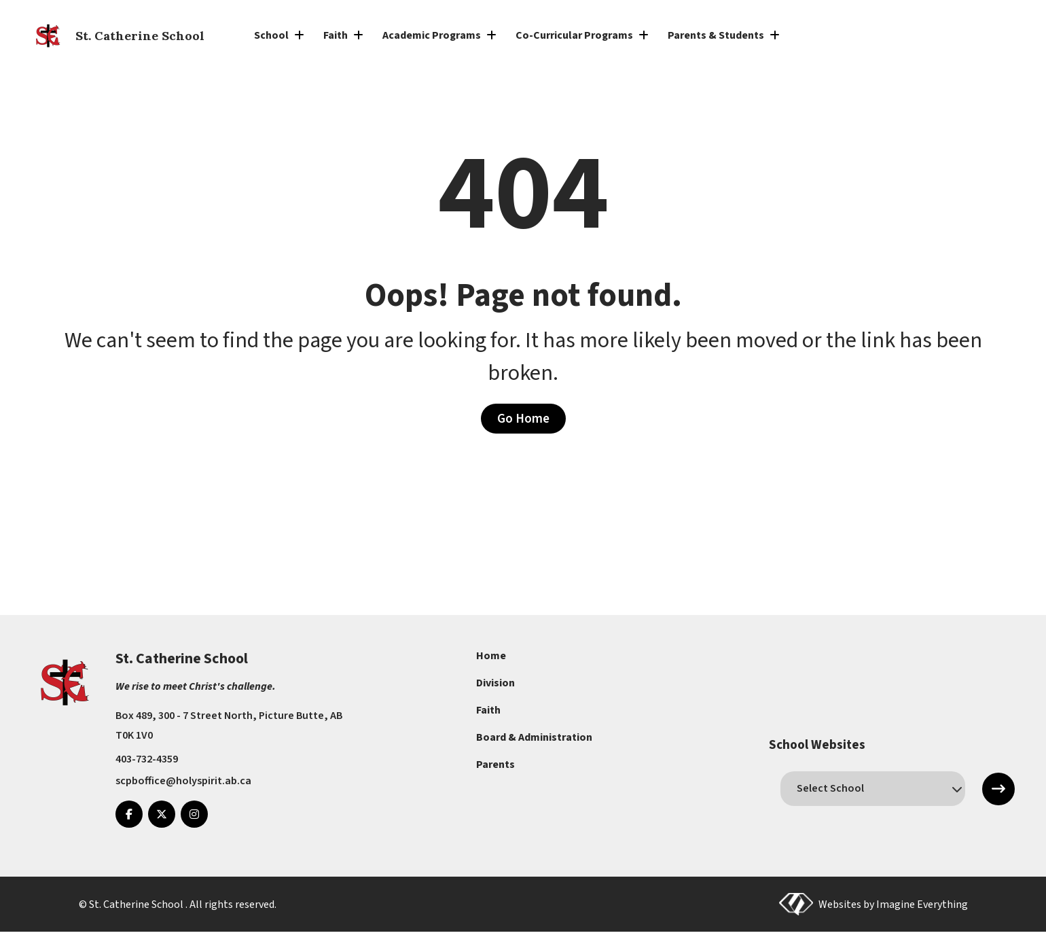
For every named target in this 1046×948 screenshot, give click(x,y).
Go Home (523, 418)
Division (495, 682)
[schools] (872, 788)
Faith (488, 710)
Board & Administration (534, 737)
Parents (495, 764)
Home (491, 655)
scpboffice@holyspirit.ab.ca (183, 780)
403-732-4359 (146, 759)
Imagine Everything (922, 903)
